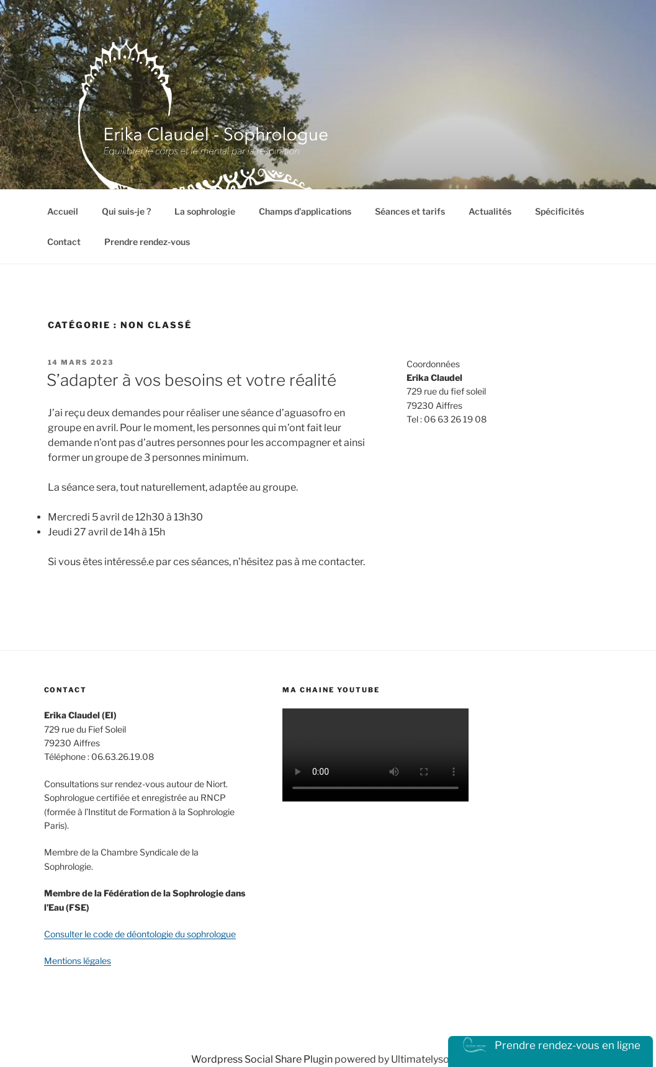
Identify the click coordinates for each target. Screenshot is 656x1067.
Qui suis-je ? (126, 211)
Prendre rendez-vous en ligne (550, 1045)
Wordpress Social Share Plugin (263, 1059)
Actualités (490, 211)
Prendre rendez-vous (147, 241)
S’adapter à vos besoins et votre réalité (191, 380)
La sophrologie (204, 211)
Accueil (62, 211)
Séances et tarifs (410, 211)
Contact (64, 241)
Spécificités (559, 211)
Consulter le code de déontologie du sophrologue (140, 934)
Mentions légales (77, 960)
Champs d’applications (305, 211)
